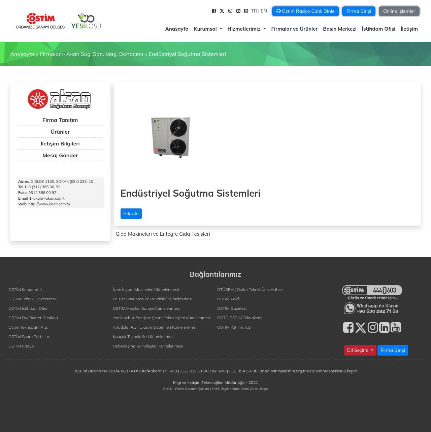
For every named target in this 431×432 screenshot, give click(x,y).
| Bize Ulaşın (259, 389)
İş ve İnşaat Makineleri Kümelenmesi (146, 289)
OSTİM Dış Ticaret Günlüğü (33, 317)
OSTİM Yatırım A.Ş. (234, 327)
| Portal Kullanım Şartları (191, 389)
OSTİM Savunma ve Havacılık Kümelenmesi (152, 298)
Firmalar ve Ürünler (294, 29)
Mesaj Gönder (60, 155)
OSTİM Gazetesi (231, 308)
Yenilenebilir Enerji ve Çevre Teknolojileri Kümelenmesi (162, 317)
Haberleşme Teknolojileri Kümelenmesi (148, 345)
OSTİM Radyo (21, 345)
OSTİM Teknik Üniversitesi (32, 298)
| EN (263, 11)
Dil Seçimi (358, 350)
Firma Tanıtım (60, 120)
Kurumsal (206, 29)
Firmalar (50, 54)
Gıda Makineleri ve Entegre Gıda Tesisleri (163, 234)
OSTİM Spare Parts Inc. (29, 336)
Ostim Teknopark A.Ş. (28, 327)
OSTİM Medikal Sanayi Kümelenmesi (146, 308)
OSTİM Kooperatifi (25, 289)
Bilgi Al (131, 213)
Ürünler (60, 131)
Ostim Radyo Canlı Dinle (305, 11)
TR (254, 11)
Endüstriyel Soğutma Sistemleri (187, 54)
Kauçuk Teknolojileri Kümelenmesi (143, 336)
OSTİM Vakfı (228, 298)
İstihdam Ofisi (378, 29)
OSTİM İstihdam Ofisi (27, 308)
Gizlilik (168, 389)
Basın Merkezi (339, 29)
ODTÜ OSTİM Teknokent (239, 317)
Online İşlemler (399, 11)
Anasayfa (176, 29)
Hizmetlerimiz (245, 29)
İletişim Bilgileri (60, 143)
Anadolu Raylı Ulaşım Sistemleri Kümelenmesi (155, 327)
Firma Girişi (358, 11)
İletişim (409, 29)
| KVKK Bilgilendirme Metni (229, 389)
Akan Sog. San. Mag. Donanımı (104, 54)
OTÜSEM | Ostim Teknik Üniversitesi (250, 289)
